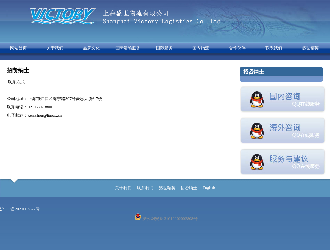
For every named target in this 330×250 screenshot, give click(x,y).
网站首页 (18, 47)
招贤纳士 (189, 187)
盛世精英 (310, 47)
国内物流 (200, 47)
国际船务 (164, 47)
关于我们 (55, 47)
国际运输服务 (127, 47)
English (209, 187)
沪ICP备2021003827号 (20, 209)
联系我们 (273, 47)
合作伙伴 (237, 47)
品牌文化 (91, 47)
